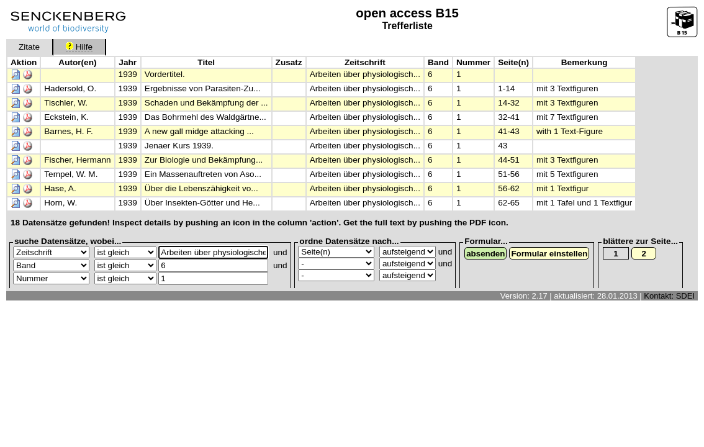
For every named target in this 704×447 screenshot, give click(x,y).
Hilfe (79, 47)
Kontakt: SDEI (669, 295)
